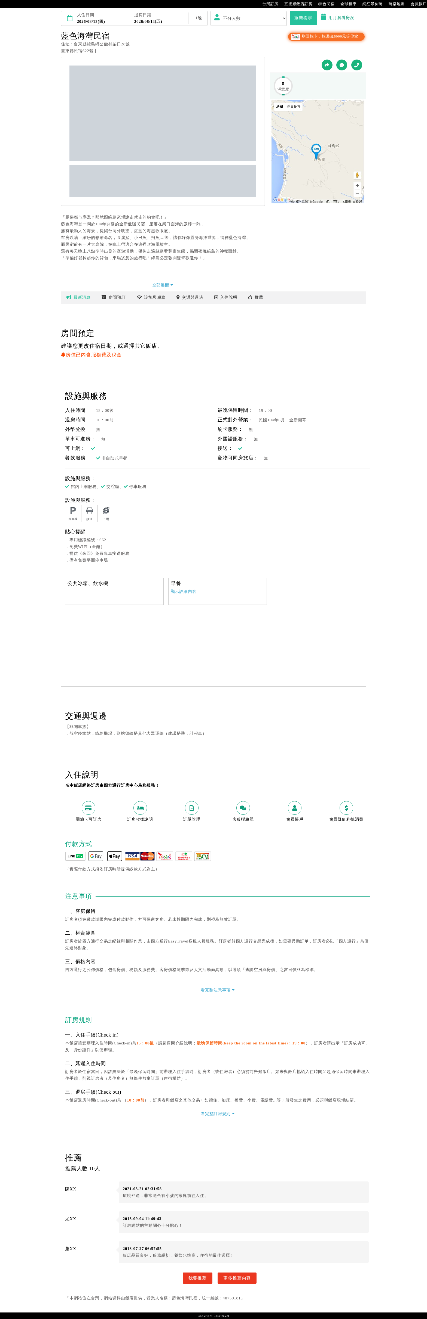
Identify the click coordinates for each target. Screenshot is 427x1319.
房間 (114, 297)
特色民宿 (323, 4)
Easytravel (221, 1315)
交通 (189, 297)
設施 (151, 297)
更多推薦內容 (237, 1278)
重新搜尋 (303, 17)
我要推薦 (197, 1278)
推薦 (255, 297)
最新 (78, 297)
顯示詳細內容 (184, 591)
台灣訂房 (267, 4)
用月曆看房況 (337, 17)
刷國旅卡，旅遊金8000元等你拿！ (326, 36)
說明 (225, 297)
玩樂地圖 (394, 4)
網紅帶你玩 (370, 4)
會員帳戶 (416, 4)
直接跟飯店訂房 (295, 4)
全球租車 (345, 4)
